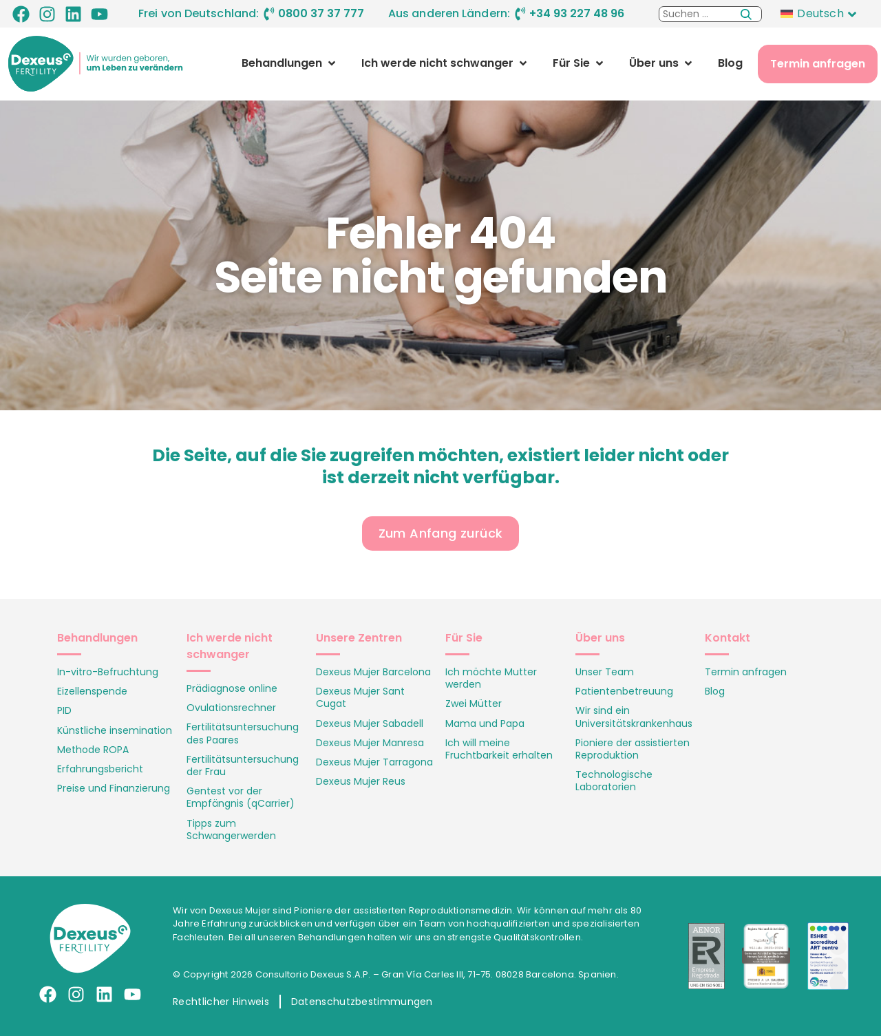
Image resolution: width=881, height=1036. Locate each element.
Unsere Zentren (359, 638)
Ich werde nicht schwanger (230, 646)
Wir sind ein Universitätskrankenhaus (633, 717)
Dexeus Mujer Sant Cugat (360, 697)
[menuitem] (822, 14)
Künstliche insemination (114, 730)
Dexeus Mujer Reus (360, 781)
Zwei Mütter (473, 703)
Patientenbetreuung (624, 691)
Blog (715, 691)
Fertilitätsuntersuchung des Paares (243, 733)
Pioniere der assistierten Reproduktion (632, 749)
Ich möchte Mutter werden (491, 678)
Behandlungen (97, 638)
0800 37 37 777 (321, 13)
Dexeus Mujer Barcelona (373, 672)
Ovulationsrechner (231, 708)
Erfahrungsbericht (100, 769)
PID (64, 710)
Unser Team (604, 672)
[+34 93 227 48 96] (520, 14)
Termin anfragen (746, 672)
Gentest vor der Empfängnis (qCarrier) (241, 797)
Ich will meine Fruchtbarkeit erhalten (499, 749)
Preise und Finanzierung (113, 788)
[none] (822, 14)
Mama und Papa (484, 723)
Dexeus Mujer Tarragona (374, 762)
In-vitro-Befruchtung (107, 672)
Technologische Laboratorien (613, 781)
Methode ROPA (93, 750)
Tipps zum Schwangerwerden (231, 829)
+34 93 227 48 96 (576, 13)
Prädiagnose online (232, 688)
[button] (290, 63)
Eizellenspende (92, 691)
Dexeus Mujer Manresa (370, 743)
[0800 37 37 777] (269, 14)
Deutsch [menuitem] (820, 13)
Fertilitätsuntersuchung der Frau (243, 765)
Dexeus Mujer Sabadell (369, 723)
